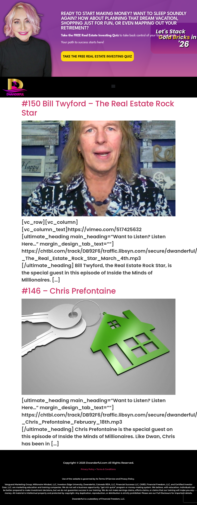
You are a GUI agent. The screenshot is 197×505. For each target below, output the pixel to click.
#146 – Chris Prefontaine (69, 291)
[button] (113, 86)
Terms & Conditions (106, 469)
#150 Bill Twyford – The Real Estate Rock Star (98, 108)
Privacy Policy (87, 469)
